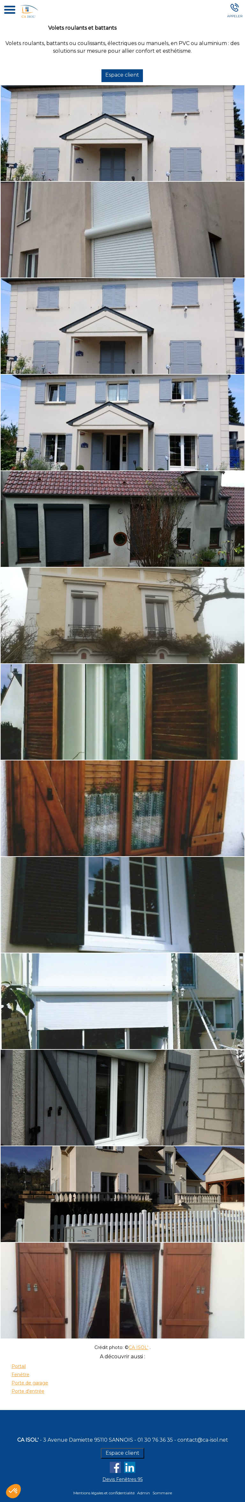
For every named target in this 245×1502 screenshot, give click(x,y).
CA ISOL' (138, 1347)
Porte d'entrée (27, 1391)
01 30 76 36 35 (155, 1440)
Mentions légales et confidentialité (104, 1493)
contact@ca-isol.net (202, 1440)
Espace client (125, 75)
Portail (18, 1366)
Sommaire (162, 1493)
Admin (143, 1493)
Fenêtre (20, 1374)
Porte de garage (29, 1383)
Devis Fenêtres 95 (122, 1479)
